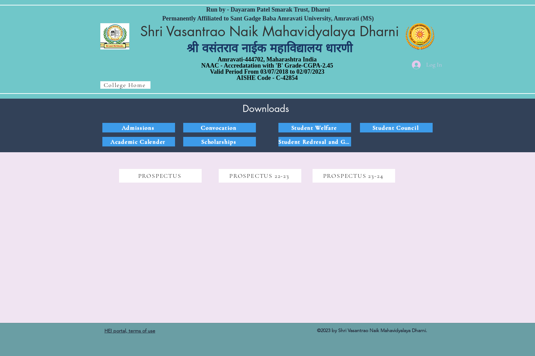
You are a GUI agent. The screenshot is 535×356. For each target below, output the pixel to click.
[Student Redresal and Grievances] (314, 141)
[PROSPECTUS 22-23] (260, 176)
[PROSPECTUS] (160, 176)
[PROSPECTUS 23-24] (354, 176)
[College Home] (125, 85)
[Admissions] (138, 127)
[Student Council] (396, 127)
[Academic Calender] (138, 141)
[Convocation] (219, 127)
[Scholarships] (219, 141)
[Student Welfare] (314, 127)
